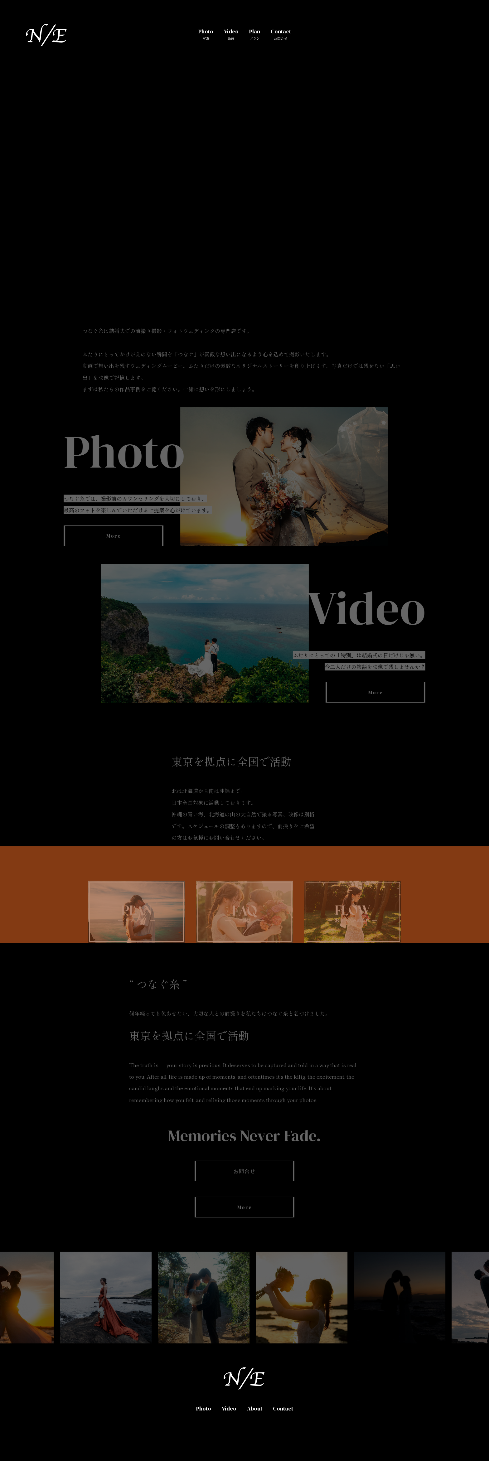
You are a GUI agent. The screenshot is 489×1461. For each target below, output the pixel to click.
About (254, 1408)
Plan (254, 34)
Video (231, 34)
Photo (205, 34)
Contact (281, 34)
